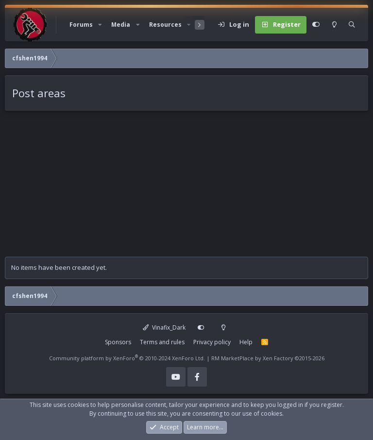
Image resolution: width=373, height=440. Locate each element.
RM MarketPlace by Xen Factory (267, 358)
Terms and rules (162, 342)
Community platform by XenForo (127, 358)
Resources (165, 24)
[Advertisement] (186, 189)
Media (120, 24)
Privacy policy (212, 342)
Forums (81, 24)
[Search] (352, 25)
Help (246, 342)
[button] (100, 25)
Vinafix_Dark (164, 327)
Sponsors (118, 342)
